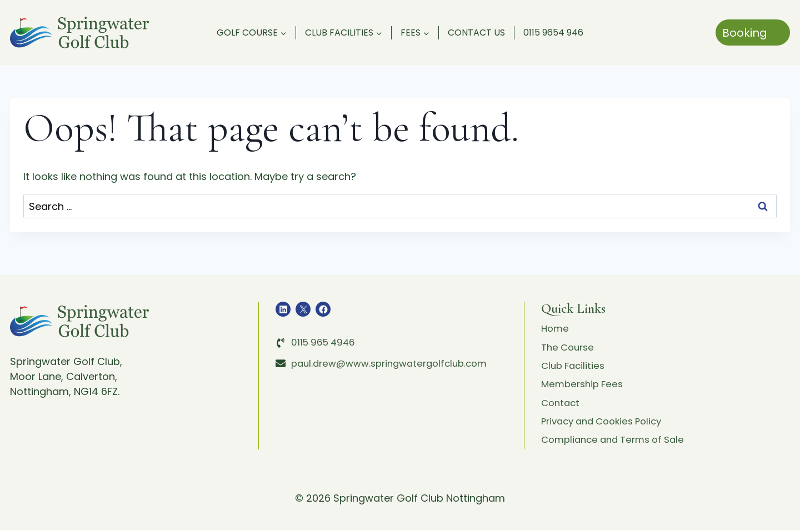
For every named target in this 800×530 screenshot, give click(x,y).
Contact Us (476, 32)
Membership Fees (584, 379)
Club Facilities (575, 359)
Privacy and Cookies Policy (607, 419)
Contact (561, 399)
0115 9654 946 (553, 32)
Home (556, 319)
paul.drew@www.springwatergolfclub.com (396, 352)
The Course (569, 339)
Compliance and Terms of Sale (618, 439)
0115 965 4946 (325, 332)
